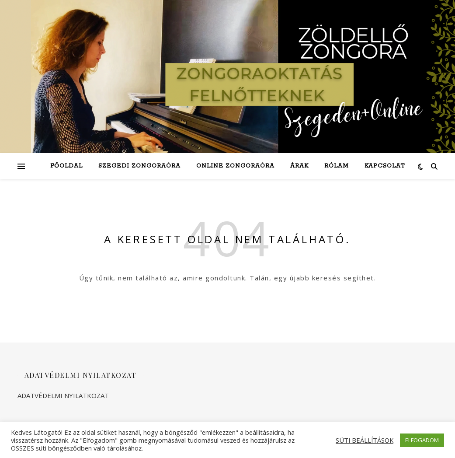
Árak (299, 166)
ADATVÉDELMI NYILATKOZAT (63, 395)
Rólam (336, 166)
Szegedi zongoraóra (139, 166)
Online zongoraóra (235, 166)
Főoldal (66, 166)
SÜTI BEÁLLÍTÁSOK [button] (364, 440)
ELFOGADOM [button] (422, 440)
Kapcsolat (385, 166)
